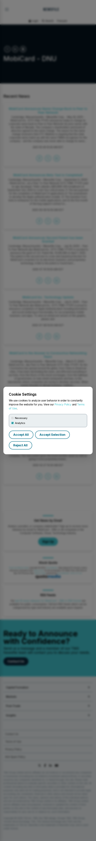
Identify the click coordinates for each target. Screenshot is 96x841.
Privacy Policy (62, 404)
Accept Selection (52, 434)
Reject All (20, 445)
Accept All (21, 434)
